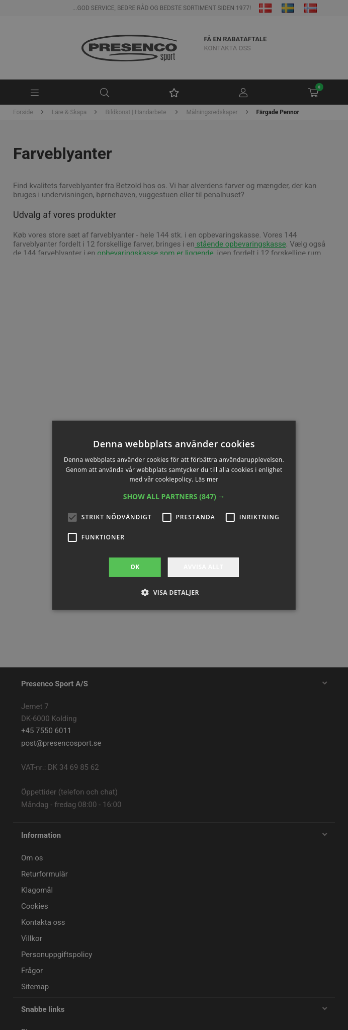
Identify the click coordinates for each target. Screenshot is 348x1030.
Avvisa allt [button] (203, 567)
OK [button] (134, 567)
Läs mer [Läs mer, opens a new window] (207, 479)
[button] (174, 496)
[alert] (174, 515)
